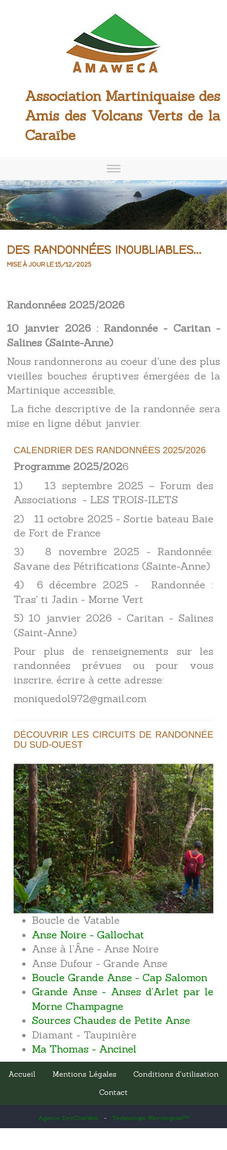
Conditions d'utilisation (176, 1074)
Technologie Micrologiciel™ (150, 1118)
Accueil (21, 1074)
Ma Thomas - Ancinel (84, 1049)
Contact (113, 1092)
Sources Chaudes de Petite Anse (111, 1020)
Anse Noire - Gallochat (88, 934)
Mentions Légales (84, 1074)
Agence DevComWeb (69, 1118)
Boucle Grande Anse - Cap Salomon (119, 977)
